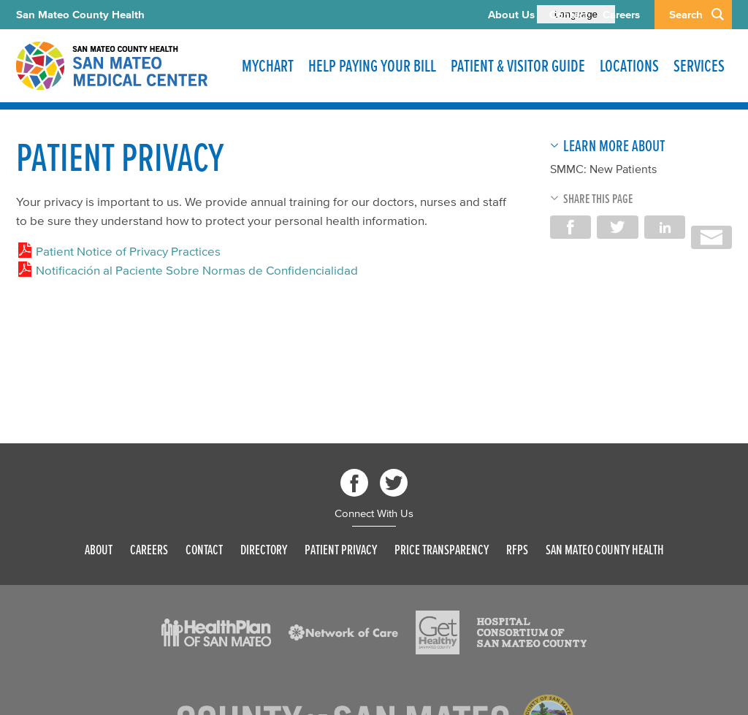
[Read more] (216, 632)
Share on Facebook (570, 227)
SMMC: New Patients (603, 168)
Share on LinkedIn (664, 227)
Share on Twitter (617, 227)
